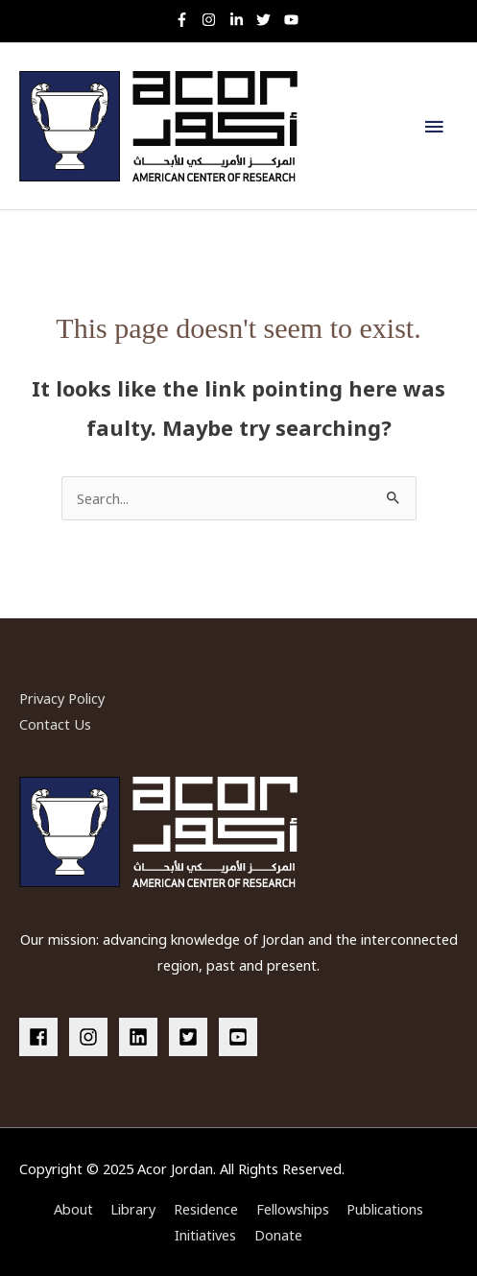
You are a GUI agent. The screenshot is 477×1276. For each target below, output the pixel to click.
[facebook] (42, 1037)
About (73, 1208)
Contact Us (55, 724)
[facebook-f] (187, 19)
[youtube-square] (241, 1037)
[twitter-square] (192, 1037)
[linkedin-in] (241, 19)
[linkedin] (142, 1037)
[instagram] (214, 19)
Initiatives (205, 1234)
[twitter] (268, 19)
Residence (206, 1208)
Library (132, 1208)
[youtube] (293, 19)
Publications (384, 1208)
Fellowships (292, 1208)
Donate (278, 1234)
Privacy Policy (62, 698)
